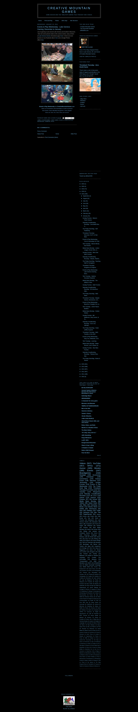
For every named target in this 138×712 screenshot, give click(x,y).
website (95, 531)
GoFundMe (83, 559)
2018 (83, 191)
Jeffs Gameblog (86, 435)
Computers (89, 523)
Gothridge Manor (87, 396)
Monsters (82, 563)
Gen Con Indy (94, 548)
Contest (94, 557)
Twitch (81, 666)
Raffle (86, 637)
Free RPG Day (84, 602)
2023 (83, 184)
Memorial (82, 606)
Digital (96, 611)
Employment (83, 568)
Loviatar (97, 634)
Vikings (90, 591)
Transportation (83, 561)
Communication (83, 600)
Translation (90, 664)
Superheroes (87, 514)
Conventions (84, 479)
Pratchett (96, 613)
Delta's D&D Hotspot (88, 450)
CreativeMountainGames (64, 106)
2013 (83, 369)
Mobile (82, 654)
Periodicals (96, 654)
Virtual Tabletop (94, 587)
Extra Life (89, 647)
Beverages (86, 544)
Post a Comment (42, 131)
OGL (88, 626)
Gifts (99, 568)
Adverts (97, 574)
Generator (82, 651)
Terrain (99, 550)
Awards (99, 525)
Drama (96, 617)
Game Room (92, 568)
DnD (91, 490)
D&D (95, 561)
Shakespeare (83, 587)
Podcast (85, 572)
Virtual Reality (94, 615)
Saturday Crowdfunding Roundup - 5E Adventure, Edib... (90, 289)
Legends (93, 589)
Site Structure (74, 20)
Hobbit (82, 509)
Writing (96, 538)
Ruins (97, 637)
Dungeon (92, 551)
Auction (84, 551)
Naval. (83, 624)
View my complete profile (88, 56)
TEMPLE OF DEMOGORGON (90, 406)
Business (90, 593)
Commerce (91, 632)
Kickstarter (90, 477)
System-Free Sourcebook (85, 639)
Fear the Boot (86, 452)
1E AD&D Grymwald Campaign (91, 565)
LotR (90, 613)
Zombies (82, 574)
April (84, 208)
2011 (83, 374)
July (84, 201)
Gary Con (88, 538)
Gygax (81, 525)
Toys (89, 518)
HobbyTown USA (90, 651)
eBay (89, 546)
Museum (94, 559)
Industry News (92, 507)
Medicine (82, 555)
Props (81, 637)
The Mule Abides (86, 430)
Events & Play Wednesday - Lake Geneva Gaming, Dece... (90, 271)
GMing (85, 531)
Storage (95, 660)
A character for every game (90, 401)
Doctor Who (97, 529)
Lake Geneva (97, 578)
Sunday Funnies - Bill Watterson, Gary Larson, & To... (91, 317)
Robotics (82, 537)
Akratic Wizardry (86, 416)
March (85, 211)
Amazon (89, 617)
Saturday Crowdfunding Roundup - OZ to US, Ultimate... (89, 323)
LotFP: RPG (85, 440)
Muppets (81, 636)
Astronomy (83, 643)
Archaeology (83, 593)
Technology (83, 482)
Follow (57, 20)
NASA (81, 596)
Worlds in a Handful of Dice (90, 427)
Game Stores (94, 602)
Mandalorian (88, 652)
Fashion (85, 527)
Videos (83, 463)
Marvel (95, 544)
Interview (90, 542)
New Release (91, 624)
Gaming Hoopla (83, 621)
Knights (97, 621)
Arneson (81, 632)
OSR (91, 654)
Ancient (85, 553)
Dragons (87, 540)
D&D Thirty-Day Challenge (88, 535)
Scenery (93, 608)
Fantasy (82, 499)
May (84, 206)
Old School (93, 499)
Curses (97, 632)
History (99, 514)
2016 (83, 194)
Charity (95, 553)
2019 (83, 189)
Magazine (89, 580)
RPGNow (82, 100)
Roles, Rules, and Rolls (88, 425)
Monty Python (97, 623)
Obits (81, 540)
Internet (97, 604)
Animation (82, 557)
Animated (96, 591)
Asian (86, 632)
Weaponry (82, 581)
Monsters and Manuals (88, 403)
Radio (97, 585)
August (85, 198)
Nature (96, 606)
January (85, 216)
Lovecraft (89, 623)
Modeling (89, 606)
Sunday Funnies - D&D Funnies (91, 285)
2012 (83, 371)
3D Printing (90, 574)
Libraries (84, 570)
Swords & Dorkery (87, 411)
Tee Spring (90, 662)
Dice (81, 510)
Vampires (96, 609)
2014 (83, 366)
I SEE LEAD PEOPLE (88, 418)
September (86, 196)
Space (89, 529)
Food (96, 523)
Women (96, 666)
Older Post (74, 134)
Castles (90, 576)
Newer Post (40, 134)
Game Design (97, 540)
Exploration (82, 647)
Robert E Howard (93, 555)
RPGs (52, 121)
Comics (85, 516)
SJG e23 (82, 106)
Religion (92, 637)
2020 (83, 186)
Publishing (83, 591)
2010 (83, 376)
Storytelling (94, 572)
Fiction (92, 516)
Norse (87, 654)
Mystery (97, 583)
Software (83, 609)
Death (91, 600)
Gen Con (97, 649)
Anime (81, 641)
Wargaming (97, 492)
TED (100, 660)
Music (81, 523)
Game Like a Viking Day (92, 619)
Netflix (81, 608)
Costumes (89, 611)
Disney (87, 589)
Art (91, 495)
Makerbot (82, 652)
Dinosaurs (82, 634)
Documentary (83, 594)
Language (82, 623)
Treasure (97, 664)
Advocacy (96, 598)
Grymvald (82, 604)
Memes (99, 652)
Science (93, 497)
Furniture (82, 583)
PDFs (90, 570)
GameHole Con (88, 649)
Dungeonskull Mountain (89, 442)
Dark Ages (82, 645)
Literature (86, 512)
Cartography (83, 576)
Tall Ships (96, 639)
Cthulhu (96, 566)
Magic (97, 651)
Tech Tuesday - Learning (89, 341)
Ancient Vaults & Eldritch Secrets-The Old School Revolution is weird (89, 392)
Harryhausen (83, 613)
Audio (89, 643)
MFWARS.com (84, 30)
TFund (83, 662)
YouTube (97, 463)
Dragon (97, 581)
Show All (99, 455)
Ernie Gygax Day (95, 645)
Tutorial (82, 546)
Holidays (89, 510)
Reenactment (82, 658)
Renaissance (90, 658)
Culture (97, 593)
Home (40, 20)
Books (82, 507)
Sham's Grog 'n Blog (88, 445)
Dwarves (88, 645)
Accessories (97, 475)
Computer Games (85, 533)
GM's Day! (64, 20)
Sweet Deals (92, 503)
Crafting (81, 578)
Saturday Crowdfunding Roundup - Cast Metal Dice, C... (91, 224)
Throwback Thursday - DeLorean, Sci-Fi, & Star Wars (90, 235)
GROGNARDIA (86, 398)
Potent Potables (91, 656)
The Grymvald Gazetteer (87, 28)
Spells (90, 660)
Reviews (98, 542)
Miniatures (91, 520)
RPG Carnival (83, 615)
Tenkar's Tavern (86, 413)
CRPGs (81, 611)
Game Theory (89, 634)
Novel (99, 589)
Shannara (92, 628)
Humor (82, 468)
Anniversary (87, 641)
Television (93, 480)
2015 (83, 364)
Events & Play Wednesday (47, 106)
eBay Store (83, 99)
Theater (90, 598)
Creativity (89, 581)
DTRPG (82, 102)
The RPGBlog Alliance (69, 706)
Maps (94, 652)
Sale (99, 551)
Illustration (88, 578)
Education (95, 522)
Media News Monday (88, 501)
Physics (97, 636)
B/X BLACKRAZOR (87, 387)
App (92, 641)
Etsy (97, 600)
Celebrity (96, 576)
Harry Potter (89, 583)
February (85, 213)
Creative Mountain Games (69, 9)
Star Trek (97, 512)
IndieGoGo (89, 604)
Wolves (91, 666)
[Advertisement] (87, 140)
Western (82, 617)
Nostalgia (83, 475)
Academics (97, 546)
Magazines (83, 550)
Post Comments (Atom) (51, 137)
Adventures (93, 509)
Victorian (86, 666)
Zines (94, 630)
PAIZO (82, 104)
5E (98, 630)
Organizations (89, 636)
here (61, 36)
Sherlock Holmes (89, 596)
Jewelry (91, 621)
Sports (90, 609)
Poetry (86, 608)
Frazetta (82, 619)
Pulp (98, 656)
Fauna (94, 647)
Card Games (54, 120)
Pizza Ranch (82, 656)
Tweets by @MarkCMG (86, 176)
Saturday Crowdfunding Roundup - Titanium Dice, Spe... (90, 354)
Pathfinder (82, 585)
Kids (97, 594)
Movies (97, 468)
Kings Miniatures (87, 437)
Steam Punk (88, 630)
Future (91, 594)
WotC (89, 563)
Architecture (98, 641)
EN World (90, 537)
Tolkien (82, 503)
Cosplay (94, 643)
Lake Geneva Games (45, 36)
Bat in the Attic (86, 408)
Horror (96, 533)
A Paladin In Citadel (87, 447)
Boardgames (46, 120)
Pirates (96, 580)
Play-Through (90, 585)
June (84, 203)
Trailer (98, 510)
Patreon (94, 626)
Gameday (47, 121)
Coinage (82, 589)
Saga (86, 660)
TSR (83, 542)
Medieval (89, 525)
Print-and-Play (48, 20)
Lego (83, 580)
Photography (97, 570)
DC (98, 643)
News (91, 550)
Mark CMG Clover (87, 47)
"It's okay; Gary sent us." (89, 432)
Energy (84, 548)
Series (99, 608)
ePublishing (97, 563)
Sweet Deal (86, 566)
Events (61, 120)
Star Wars (83, 505)
